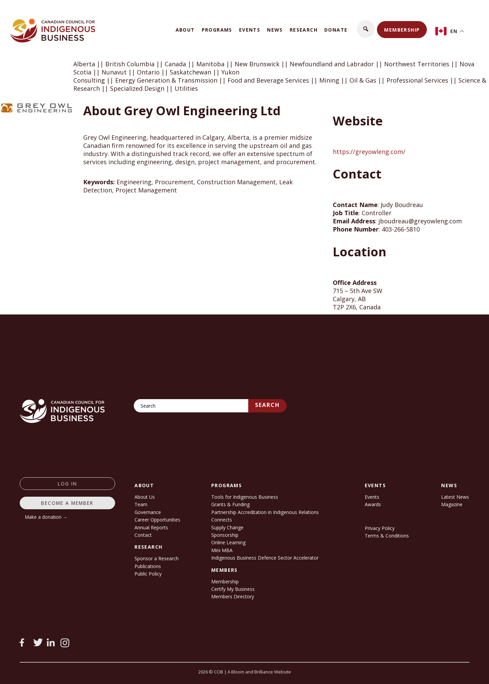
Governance (147, 512)
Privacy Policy (380, 528)
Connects (221, 519)
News (275, 30)
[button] (366, 29)
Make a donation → (46, 517)
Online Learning (228, 542)
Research (304, 30)
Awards (373, 504)
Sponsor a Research (156, 558)
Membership (402, 30)
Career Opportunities (157, 519)
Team (140, 504)
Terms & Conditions (387, 535)
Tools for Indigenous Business (244, 497)
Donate (335, 30)
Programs (217, 30)
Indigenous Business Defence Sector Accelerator (265, 557)
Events (249, 30)
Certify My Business (233, 589)
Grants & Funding (230, 504)
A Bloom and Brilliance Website (259, 672)
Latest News (455, 497)
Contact (143, 535)
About (185, 30)
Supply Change (227, 527)
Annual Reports (151, 527)
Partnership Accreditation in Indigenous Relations (265, 512)
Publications (147, 566)
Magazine (452, 504)
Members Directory (232, 596)
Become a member (67, 503)
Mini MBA (222, 550)
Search (267, 405)
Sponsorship (224, 535)
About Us (144, 497)
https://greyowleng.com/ (369, 152)
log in (67, 483)
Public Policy (148, 573)
